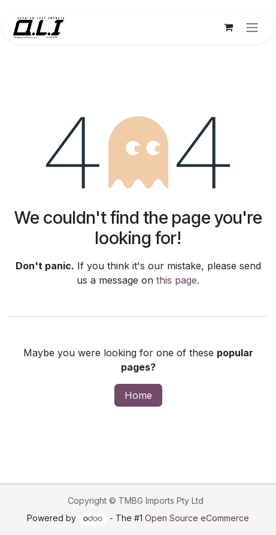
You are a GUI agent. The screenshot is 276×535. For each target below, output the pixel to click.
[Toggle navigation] (252, 27)
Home (138, 395)
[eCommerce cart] (228, 27)
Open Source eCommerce (197, 518)
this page (176, 280)
